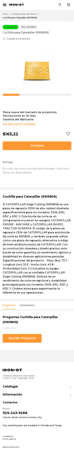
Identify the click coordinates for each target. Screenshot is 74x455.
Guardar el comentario (18, 38)
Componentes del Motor (24, 14)
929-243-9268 (15, 413)
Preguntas (9, 305)
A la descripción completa (19, 124)
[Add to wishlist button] (68, 134)
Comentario (27, 305)
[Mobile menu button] (5, 5)
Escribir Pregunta (22, 338)
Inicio (5, 14)
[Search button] (60, 5)
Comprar (37, 145)
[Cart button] (68, 4)
